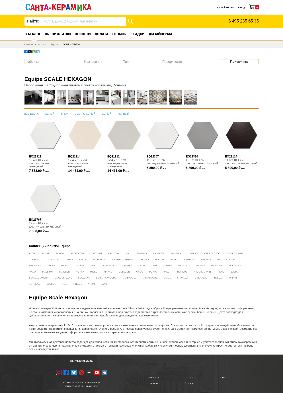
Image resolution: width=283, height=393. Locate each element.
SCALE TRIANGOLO (106, 277)
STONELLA (182, 277)
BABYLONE (114, 253)
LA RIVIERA (126, 265)
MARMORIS (235, 265)
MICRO (93, 271)
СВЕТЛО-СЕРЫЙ (85, 113)
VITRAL (91, 283)
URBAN (233, 277)
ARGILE (46, 253)
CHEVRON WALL (234, 253)
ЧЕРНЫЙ (123, 113)
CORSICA (34, 259)
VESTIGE (51, 283)
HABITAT (159, 259)
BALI (128, 253)
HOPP (52, 265)
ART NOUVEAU (78, 253)
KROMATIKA (108, 265)
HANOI (174, 259)
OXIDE (139, 271)
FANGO (145, 259)
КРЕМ (64, 113)
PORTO (153, 271)
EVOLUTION (99, 259)
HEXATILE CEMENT (227, 259)
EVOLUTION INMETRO (123, 259)
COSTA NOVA (52, 259)
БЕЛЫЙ (49, 113)
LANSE (141, 265)
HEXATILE (206, 259)
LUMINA (167, 265)
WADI (105, 283)
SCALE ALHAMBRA (38, 277)
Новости (83, 34)
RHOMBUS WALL (202, 271)
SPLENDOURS (149, 277)
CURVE (69, 259)
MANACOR (216, 265)
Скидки (137, 34)
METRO (80, 271)
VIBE (64, 283)
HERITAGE (189, 259)
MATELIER (64, 271)
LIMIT (154, 265)
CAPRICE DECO (212, 253)
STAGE (167, 277)
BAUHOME (158, 253)
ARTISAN (97, 253)
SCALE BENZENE (63, 277)
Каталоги (190, 377)
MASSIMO (47, 271)
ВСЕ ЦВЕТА (31, 113)
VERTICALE (34, 283)
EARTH (82, 259)
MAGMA (200, 265)
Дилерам (154, 377)
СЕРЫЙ (106, 113)
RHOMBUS (181, 271)
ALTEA (32, 253)
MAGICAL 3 (184, 265)
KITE (93, 265)
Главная (28, 44)
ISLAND (65, 265)
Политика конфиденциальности (81, 386)
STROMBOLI (201, 277)
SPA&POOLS (129, 277)
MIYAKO (108, 271)
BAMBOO (142, 253)
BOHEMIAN (176, 253)
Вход (241, 7)
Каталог (33, 34)
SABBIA (235, 271)
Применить (239, 61)
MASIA (32, 271)
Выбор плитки (58, 34)
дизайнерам (225, 7)
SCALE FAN (84, 277)
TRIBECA (218, 277)
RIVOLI (221, 271)
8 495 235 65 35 (243, 21)
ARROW (60, 253)
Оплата (101, 34)
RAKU (166, 271)
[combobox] (75, 21)
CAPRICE (193, 253)
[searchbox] (54, 62)
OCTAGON (124, 271)
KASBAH (79, 265)
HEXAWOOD (35, 265)
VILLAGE (77, 283)
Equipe (54, 44)
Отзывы (119, 34)
